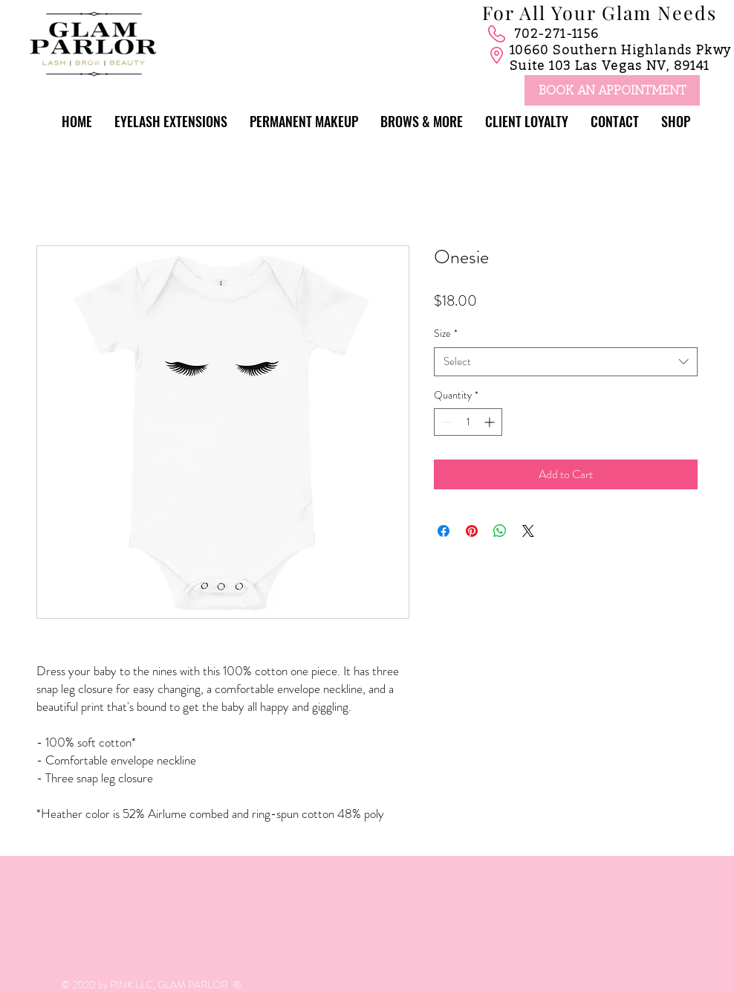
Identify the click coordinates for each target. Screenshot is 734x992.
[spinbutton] (468, 422)
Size (446, 333)
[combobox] (566, 361)
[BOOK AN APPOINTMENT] (612, 90)
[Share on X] (528, 531)
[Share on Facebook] (443, 531)
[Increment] (490, 422)
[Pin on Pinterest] (472, 531)
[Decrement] (445, 422)
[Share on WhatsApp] (500, 531)
